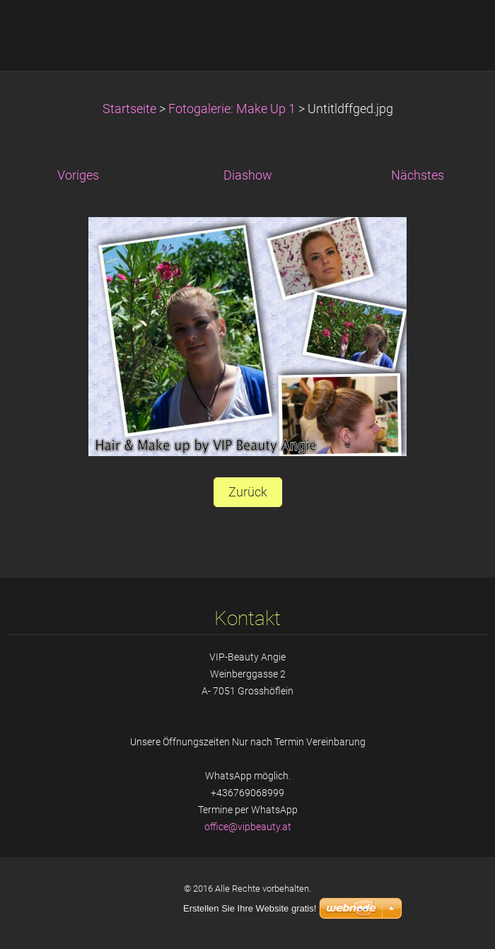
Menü (456, 32)
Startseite (129, 109)
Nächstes (417, 175)
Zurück (247, 492)
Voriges (78, 175)
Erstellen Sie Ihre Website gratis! (249, 908)
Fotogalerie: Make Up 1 (232, 109)
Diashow (247, 175)
